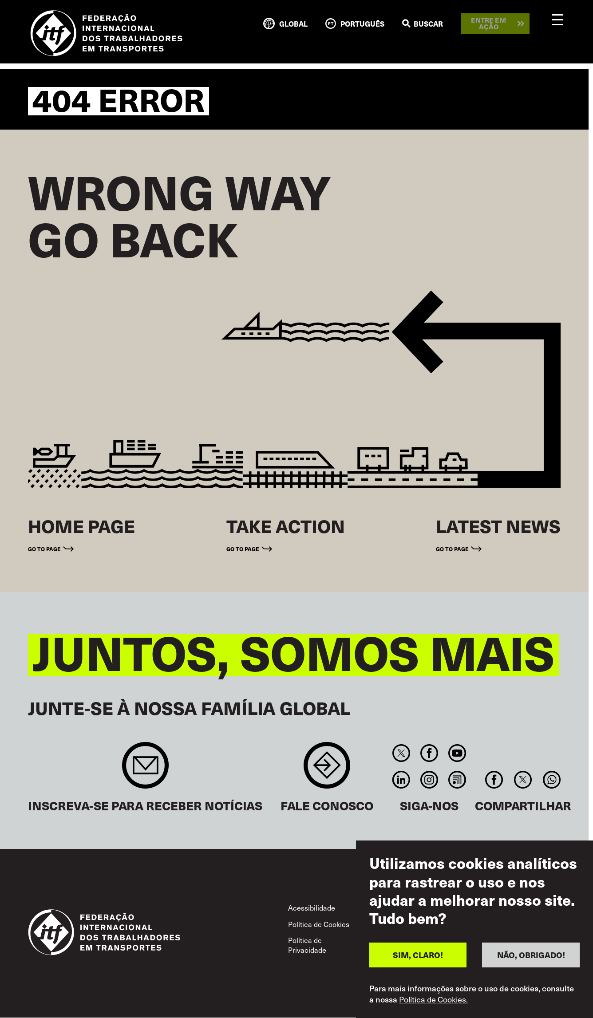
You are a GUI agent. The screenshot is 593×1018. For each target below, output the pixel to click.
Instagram (429, 780)
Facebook (429, 753)
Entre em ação (488, 23)
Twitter (401, 753)
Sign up (145, 769)
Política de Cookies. (433, 999)
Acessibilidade (311, 907)
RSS (457, 780)
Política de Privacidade (307, 945)
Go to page (44, 549)
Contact (327, 769)
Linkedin (401, 780)
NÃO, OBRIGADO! (531, 955)
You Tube (457, 753)
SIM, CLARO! (418, 955)
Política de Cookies (318, 924)
